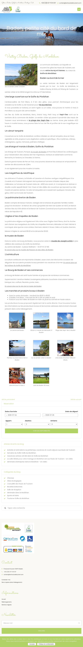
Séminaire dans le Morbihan (18, 493)
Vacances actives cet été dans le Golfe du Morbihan (27, 456)
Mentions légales (7, 605)
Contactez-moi (6, 580)
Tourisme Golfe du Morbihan (18, 498)
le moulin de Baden (38, 152)
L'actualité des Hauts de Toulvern (20, 484)
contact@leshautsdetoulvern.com (69, 3)
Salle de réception (14, 490)
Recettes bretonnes (14, 487)
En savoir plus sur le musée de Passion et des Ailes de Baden (29, 250)
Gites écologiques (14, 481)
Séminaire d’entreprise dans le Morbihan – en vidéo (27, 462)
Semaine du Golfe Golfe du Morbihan (21, 453)
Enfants (54, 421)
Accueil (4, 599)
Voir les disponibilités (41, 431)
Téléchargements (7, 602)
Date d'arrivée (11, 411)
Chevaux (10, 478)
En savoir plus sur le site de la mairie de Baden (23, 286)
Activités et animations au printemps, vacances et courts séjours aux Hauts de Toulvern (41, 450)
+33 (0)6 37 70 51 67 (9, 572)
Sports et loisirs (13, 495)
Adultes (28, 421)
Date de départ (71, 411)
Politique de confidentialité (46, 644)
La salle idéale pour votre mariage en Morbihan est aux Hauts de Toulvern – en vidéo (40, 459)
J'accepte (32, 644)
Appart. (9, 421)
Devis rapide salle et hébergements (12, 582)
